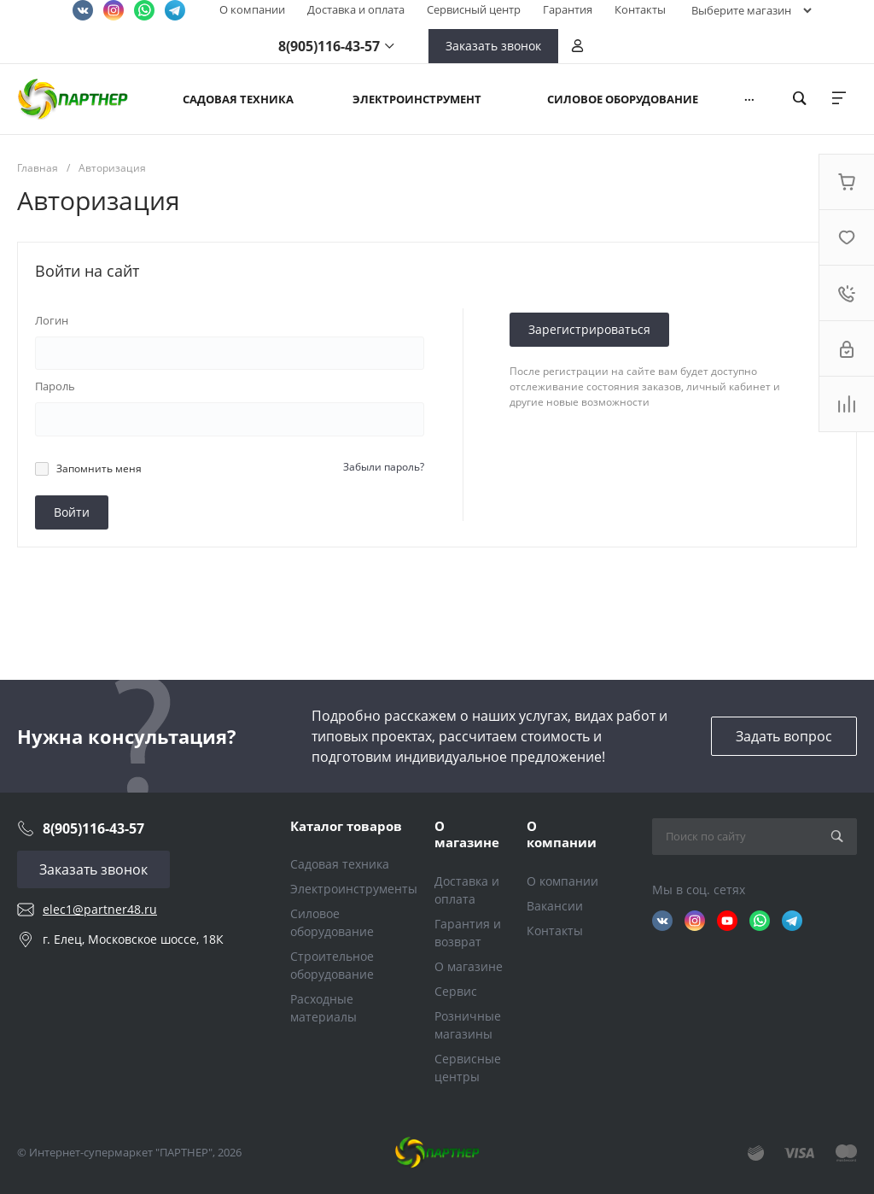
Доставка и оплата (356, 9)
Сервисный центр (474, 9)
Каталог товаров (346, 825)
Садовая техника (339, 864)
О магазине (466, 834)
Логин (51, 320)
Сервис (455, 991)
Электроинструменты (353, 889)
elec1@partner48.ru (100, 909)
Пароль (55, 386)
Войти (72, 512)
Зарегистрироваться (589, 329)
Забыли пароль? (383, 466)
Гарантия (567, 9)
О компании (252, 9)
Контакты (640, 9)
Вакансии (555, 906)
